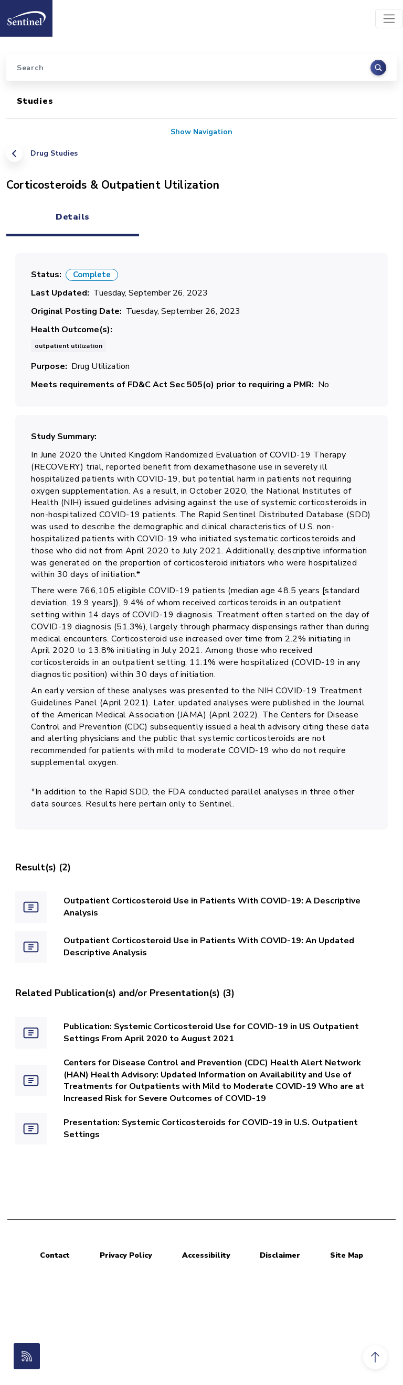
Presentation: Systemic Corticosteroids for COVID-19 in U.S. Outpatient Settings (210, 1128)
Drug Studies (54, 153)
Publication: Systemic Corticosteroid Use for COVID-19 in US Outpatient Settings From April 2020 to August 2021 (211, 1032)
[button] (375, 1357)
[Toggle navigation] (389, 18)
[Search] (201, 67)
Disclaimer (280, 1255)
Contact (55, 1255)
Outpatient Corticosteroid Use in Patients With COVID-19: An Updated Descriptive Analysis (208, 946)
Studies (35, 101)
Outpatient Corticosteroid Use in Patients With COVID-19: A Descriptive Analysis (211, 907)
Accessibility (206, 1255)
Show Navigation (201, 132)
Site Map (346, 1255)
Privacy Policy (126, 1255)
